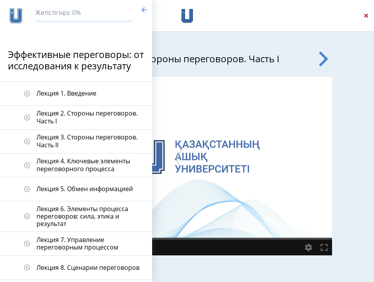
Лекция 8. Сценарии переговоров (88, 267)
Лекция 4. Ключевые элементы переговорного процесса (83, 165)
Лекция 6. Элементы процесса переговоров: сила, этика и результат (82, 216)
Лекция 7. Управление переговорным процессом (77, 243)
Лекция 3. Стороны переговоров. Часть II (87, 141)
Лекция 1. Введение (66, 93)
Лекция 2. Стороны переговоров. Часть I (87, 117)
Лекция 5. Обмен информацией (84, 188)
